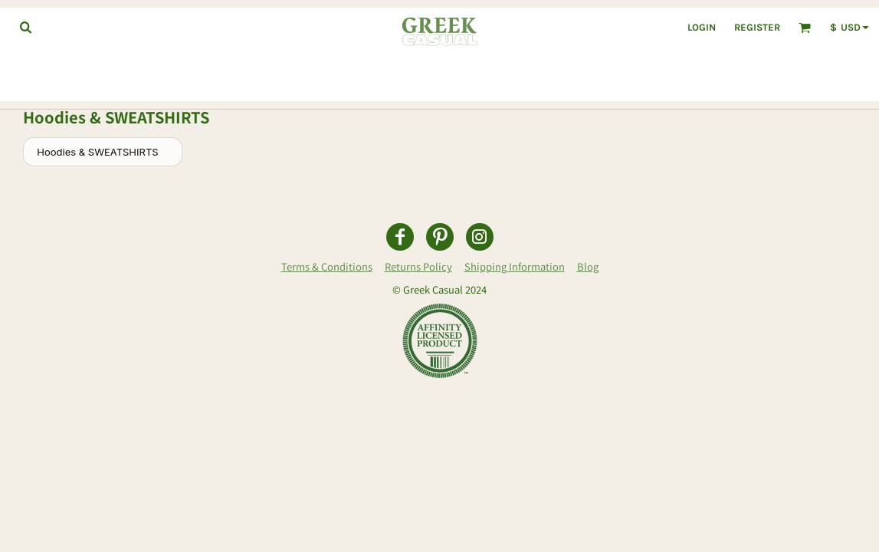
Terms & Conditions (326, 266)
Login (701, 27)
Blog (588, 266)
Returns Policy (418, 266)
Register (757, 27)
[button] (25, 27)
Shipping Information (514, 266)
